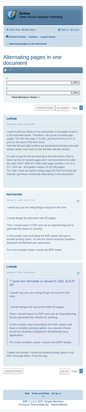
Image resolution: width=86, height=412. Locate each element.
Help (27, 393)
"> (43, 396)
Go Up (64, 371)
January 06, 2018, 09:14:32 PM (20, 124)
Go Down (62, 107)
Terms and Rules (41, 393)
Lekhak (11, 118)
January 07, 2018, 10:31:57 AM (20, 200)
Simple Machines (53, 401)
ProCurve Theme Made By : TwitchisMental (43, 404)
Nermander (14, 194)
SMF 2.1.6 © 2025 (33, 401)
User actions (45, 107)
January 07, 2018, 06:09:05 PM (20, 272)
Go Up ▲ (56, 393)
